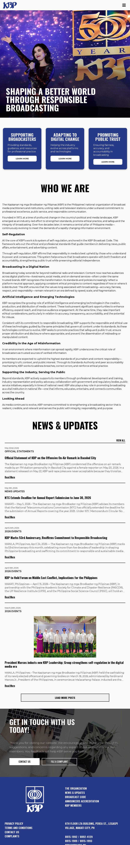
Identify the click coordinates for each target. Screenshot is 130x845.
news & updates (75, 792)
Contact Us (12, 832)
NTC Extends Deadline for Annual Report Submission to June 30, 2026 (48, 497)
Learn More (22, 159)
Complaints (12, 836)
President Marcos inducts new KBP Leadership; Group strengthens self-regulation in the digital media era (64, 664)
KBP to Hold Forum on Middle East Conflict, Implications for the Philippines (51, 577)
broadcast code (75, 797)
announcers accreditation (82, 801)
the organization (76, 788)
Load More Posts (65, 698)
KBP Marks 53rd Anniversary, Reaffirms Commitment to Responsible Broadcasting (56, 537)
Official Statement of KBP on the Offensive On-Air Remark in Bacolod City (50, 457)
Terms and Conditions (18, 828)
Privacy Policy (14, 823)
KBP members (73, 805)
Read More (10, 477)
